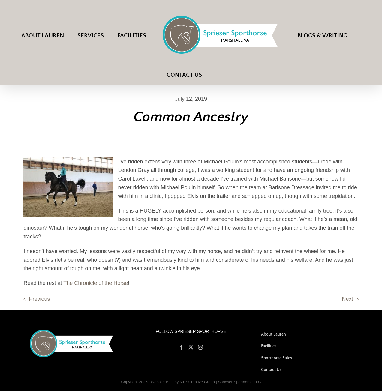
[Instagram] (200, 347)
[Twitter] (190, 347)
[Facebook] (181, 347)
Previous (39, 299)
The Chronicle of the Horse (95, 283)
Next (347, 299)
